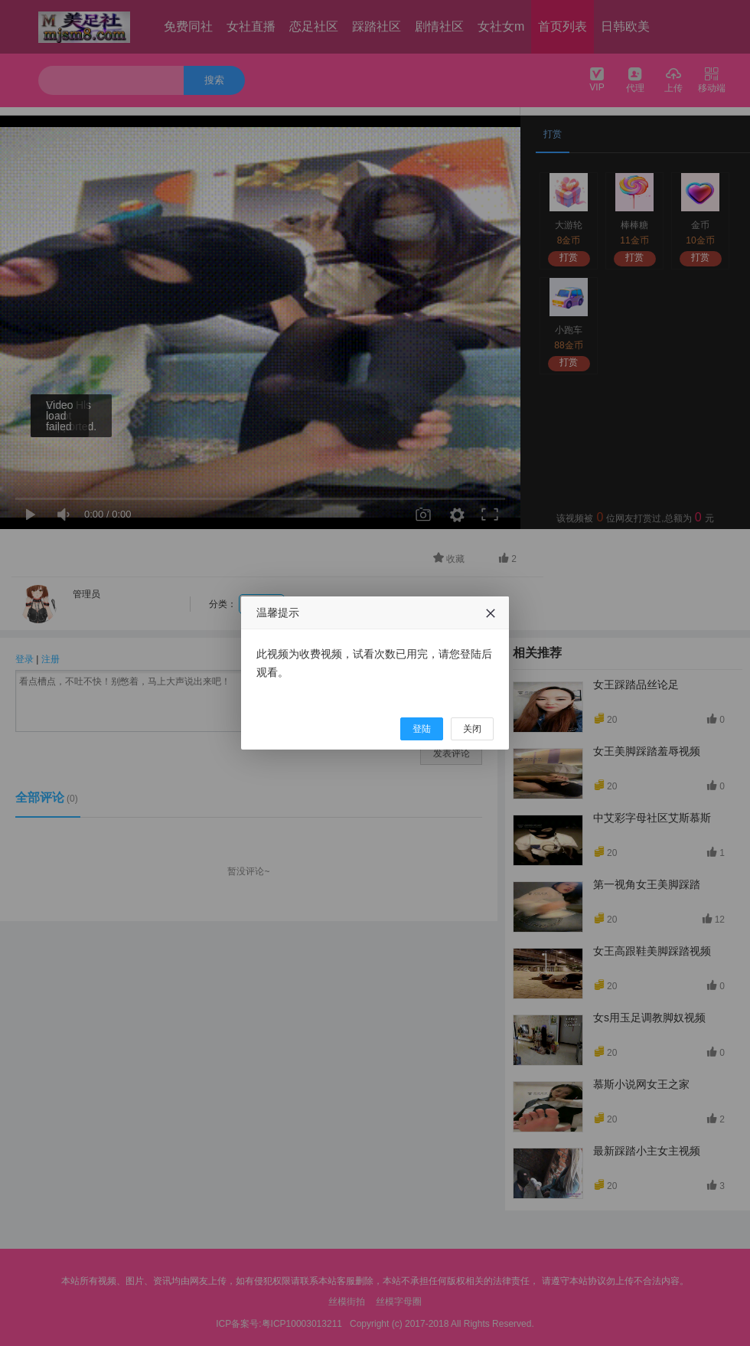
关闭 (472, 729)
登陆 (421, 729)
